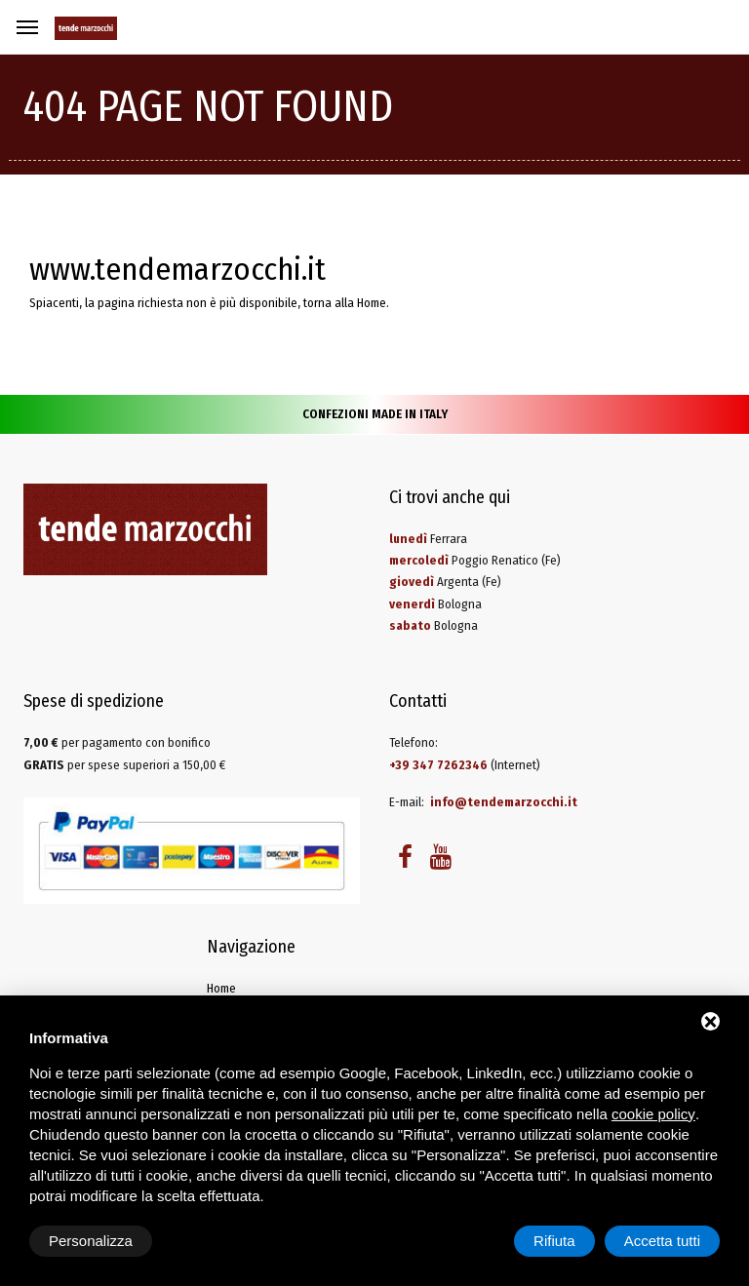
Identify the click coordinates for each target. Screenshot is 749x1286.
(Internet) (464, 765)
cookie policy (653, 1114)
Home (371, 302)
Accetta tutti (662, 1240)
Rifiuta (554, 1240)
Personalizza (91, 1240)
